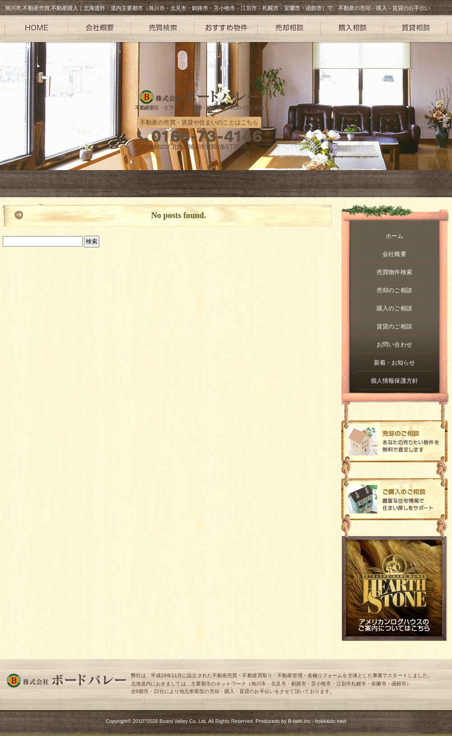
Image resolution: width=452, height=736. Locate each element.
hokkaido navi (330, 721)
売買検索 (163, 28)
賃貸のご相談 (394, 326)
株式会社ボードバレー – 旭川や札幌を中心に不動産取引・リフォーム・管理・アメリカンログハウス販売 (199, 97)
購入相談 (352, 28)
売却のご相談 (394, 290)
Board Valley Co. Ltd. (183, 721)
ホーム (394, 236)
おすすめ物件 (226, 28)
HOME (36, 28)
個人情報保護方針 (394, 380)
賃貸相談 (415, 28)
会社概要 (99, 28)
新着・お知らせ (394, 362)
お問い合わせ (394, 344)
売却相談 (289, 28)
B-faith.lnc (299, 721)
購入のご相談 (394, 308)
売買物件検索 (394, 272)
